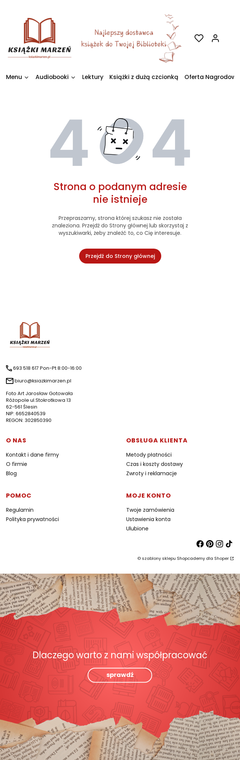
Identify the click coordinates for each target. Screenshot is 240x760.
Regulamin (20, 510)
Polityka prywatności (32, 519)
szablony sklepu (159, 558)
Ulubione (137, 528)
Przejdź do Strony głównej (120, 256)
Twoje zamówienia (150, 510)
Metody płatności (149, 454)
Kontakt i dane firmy (32, 454)
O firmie (16, 464)
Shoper (221, 558)
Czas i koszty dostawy (154, 464)
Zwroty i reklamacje (151, 473)
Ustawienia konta (148, 519)
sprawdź (120, 675)
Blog (11, 473)
